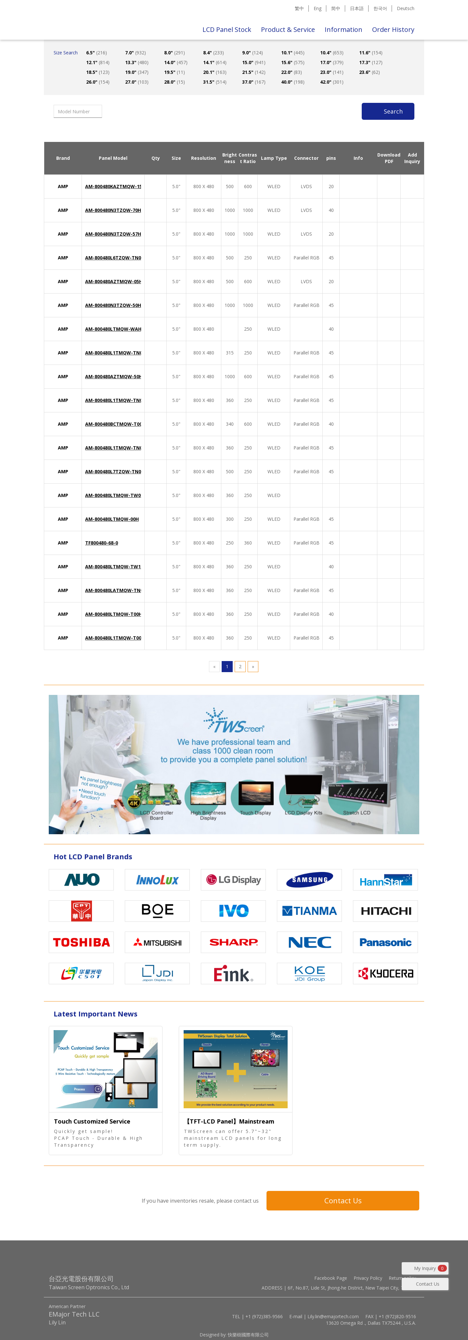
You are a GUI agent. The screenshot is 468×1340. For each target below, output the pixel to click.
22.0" (291, 72)
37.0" (254, 82)
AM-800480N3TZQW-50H (113, 305)
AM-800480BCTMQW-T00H (115, 424)
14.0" (176, 62)
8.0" (174, 52)
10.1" (293, 52)
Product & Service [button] (288, 29)
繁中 (299, 8)
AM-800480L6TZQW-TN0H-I (116, 258)
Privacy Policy (368, 1278)
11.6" (371, 52)
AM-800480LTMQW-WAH (113, 329)
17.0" (332, 62)
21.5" (254, 72)
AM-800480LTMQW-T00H (113, 614)
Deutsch (405, 8)
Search (393, 111)
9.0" (252, 52)
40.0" (293, 82)
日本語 (357, 8)
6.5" (96, 52)
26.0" (98, 82)
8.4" (213, 52)
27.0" (137, 82)
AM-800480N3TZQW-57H (113, 234)
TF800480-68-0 (101, 543)
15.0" (254, 62)
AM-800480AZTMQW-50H (113, 376)
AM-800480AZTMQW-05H (113, 281)
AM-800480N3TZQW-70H (113, 210)
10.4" (332, 52)
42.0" (332, 82)
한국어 (380, 8)
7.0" (135, 52)
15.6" (293, 62)
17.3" (371, 62)
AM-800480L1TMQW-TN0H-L (117, 353)
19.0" (137, 72)
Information (343, 29)
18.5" (98, 72)
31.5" (215, 82)
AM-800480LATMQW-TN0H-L (118, 590)
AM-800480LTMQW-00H (112, 519)
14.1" (215, 62)
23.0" (332, 72)
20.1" (215, 72)
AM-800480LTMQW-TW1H (114, 566)
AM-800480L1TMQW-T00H (115, 638)
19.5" (174, 72)
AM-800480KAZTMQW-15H (115, 186)
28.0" (174, 82)
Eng (317, 8)
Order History (393, 29)
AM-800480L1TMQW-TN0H (115, 448)
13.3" (137, 62)
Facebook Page (330, 1278)
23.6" (369, 72)
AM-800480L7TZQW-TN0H (114, 471)
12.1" (98, 62)
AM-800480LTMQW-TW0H (114, 495)
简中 (335, 8)
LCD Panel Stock (226, 29)
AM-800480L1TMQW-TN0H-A (118, 400)
